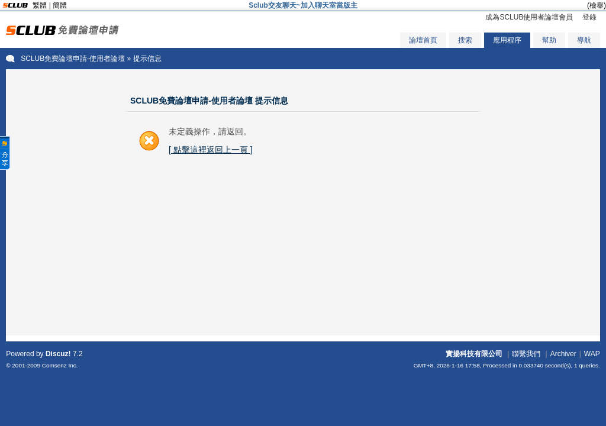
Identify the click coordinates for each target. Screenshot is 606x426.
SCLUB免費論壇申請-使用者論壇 (73, 58)
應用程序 (507, 40)
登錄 (589, 17)
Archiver (563, 354)
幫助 (549, 40)
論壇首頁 (423, 40)
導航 (584, 40)
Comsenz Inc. (60, 365)
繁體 (40, 5)
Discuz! (58, 354)
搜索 (465, 40)
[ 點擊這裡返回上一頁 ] (211, 149)
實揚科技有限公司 (474, 354)
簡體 (60, 5)
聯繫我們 (526, 354)
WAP (592, 354)
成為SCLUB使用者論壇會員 (529, 17)
